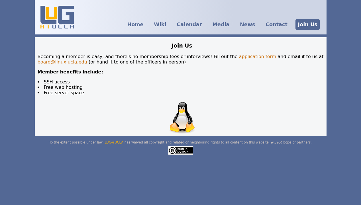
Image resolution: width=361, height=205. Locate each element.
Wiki (160, 24)
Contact (276, 24)
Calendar (189, 24)
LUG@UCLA (114, 142)
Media (220, 24)
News (247, 24)
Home (135, 24)
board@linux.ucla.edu (62, 62)
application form (258, 56)
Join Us (307, 24)
